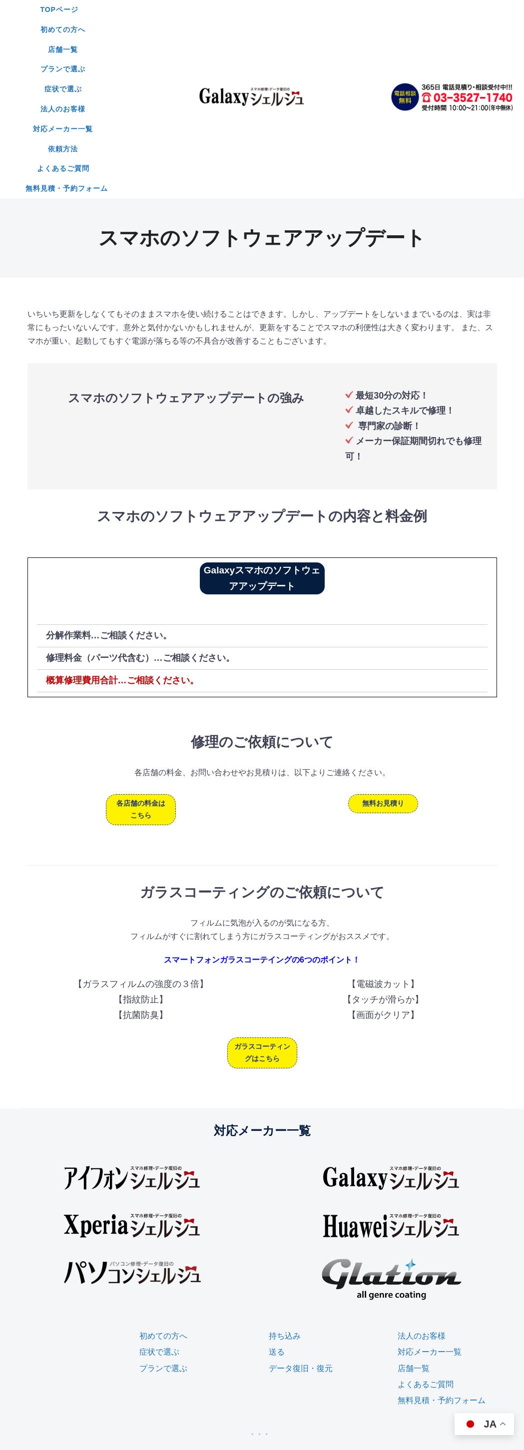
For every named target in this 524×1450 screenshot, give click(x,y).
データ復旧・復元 (301, 1229)
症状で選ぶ (357, 9)
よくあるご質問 (340, 29)
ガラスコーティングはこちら (262, 913)
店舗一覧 (243, 9)
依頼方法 (282, 29)
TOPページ (129, 9)
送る (277, 1212)
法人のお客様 (149, 29)
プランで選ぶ (298, 9)
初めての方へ (188, 9)
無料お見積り (383, 664)
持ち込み (285, 1196)
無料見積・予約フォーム (250, 49)
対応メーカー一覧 (219, 29)
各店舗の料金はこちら (140, 670)
